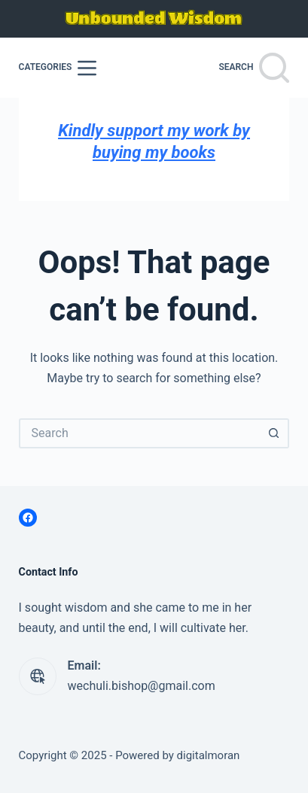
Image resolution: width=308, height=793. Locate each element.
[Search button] (274, 433)
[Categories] (58, 68)
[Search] (253, 68)
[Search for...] (139, 433)
